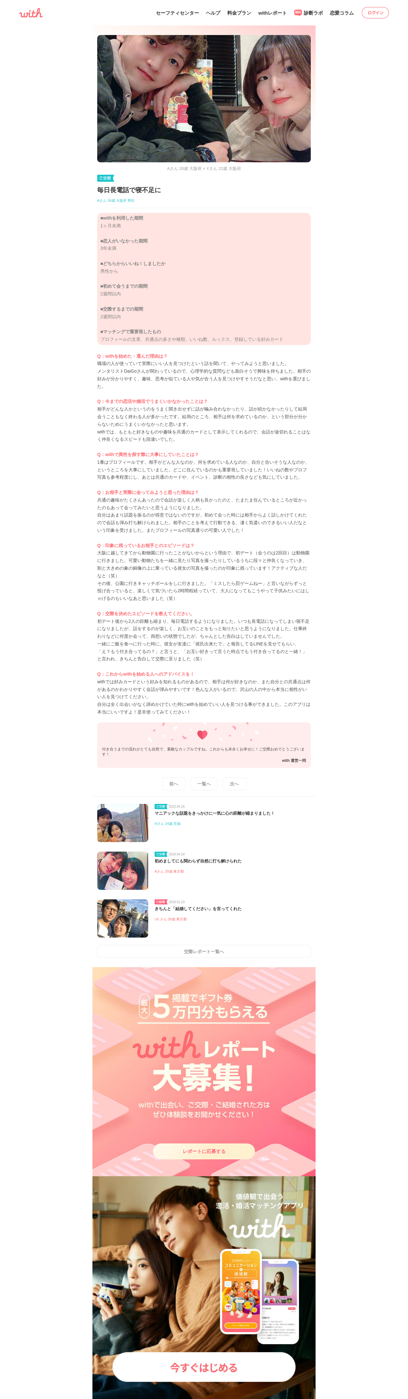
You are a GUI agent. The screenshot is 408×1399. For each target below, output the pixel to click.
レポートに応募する (204, 1151)
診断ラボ (308, 13)
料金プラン (239, 13)
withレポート (272, 13)
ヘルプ (213, 13)
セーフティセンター (177, 13)
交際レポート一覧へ (204, 951)
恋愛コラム (342, 13)
